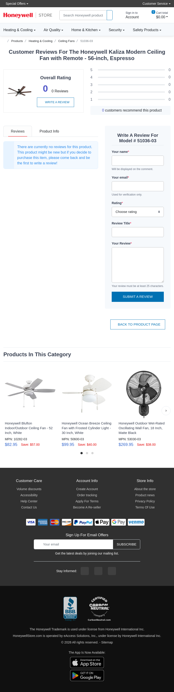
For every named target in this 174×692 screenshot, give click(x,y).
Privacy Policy (145, 501)
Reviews (17, 131)
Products (17, 41)
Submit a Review (138, 296)
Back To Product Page (137, 324)
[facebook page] (85, 571)
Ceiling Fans (66, 41)
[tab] (17, 131)
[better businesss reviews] (70, 609)
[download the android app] (87, 675)
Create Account (87, 489)
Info (49, 131)
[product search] (110, 15)
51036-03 (86, 41)
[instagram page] (98, 571)
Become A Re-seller (87, 507)
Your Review (122, 243)
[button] (166, 410)
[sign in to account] (129, 15)
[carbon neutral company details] (99, 609)
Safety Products (145, 30)
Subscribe (126, 544)
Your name (120, 152)
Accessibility (29, 495)
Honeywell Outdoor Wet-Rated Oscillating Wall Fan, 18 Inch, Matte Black (141, 428)
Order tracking (87, 495)
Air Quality (52, 30)
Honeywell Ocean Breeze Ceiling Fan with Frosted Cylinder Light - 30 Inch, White (86, 428)
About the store (145, 489)
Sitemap (107, 642)
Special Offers (14, 3)
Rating (117, 203)
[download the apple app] (87, 662)
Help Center (29, 501)
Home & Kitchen (84, 30)
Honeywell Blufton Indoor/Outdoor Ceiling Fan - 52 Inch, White (29, 428)
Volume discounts (29, 489)
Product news (145, 495)
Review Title (121, 223)
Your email (120, 177)
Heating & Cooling (18, 30)
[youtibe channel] (112, 571)
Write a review (55, 102)
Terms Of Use (145, 507)
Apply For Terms (87, 501)
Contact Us (29, 507)
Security (115, 30)
